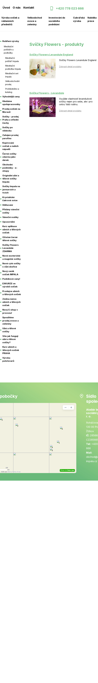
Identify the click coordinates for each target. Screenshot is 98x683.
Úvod (6, 7)
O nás (17, 7)
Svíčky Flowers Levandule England (51, 54)
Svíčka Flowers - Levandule (46, 93)
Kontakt (28, 7)
